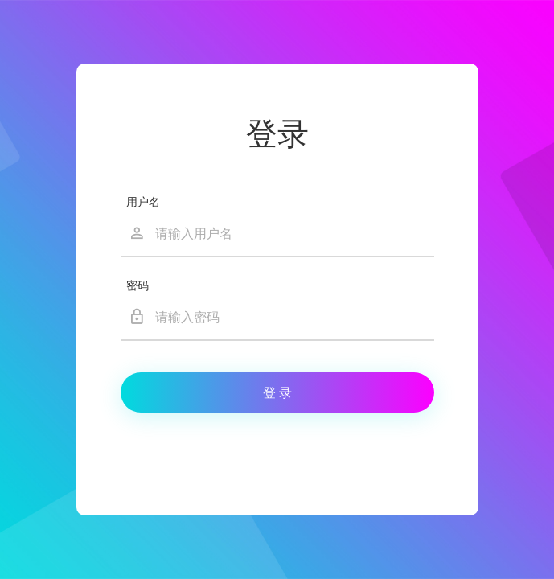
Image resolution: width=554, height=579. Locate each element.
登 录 (277, 393)
